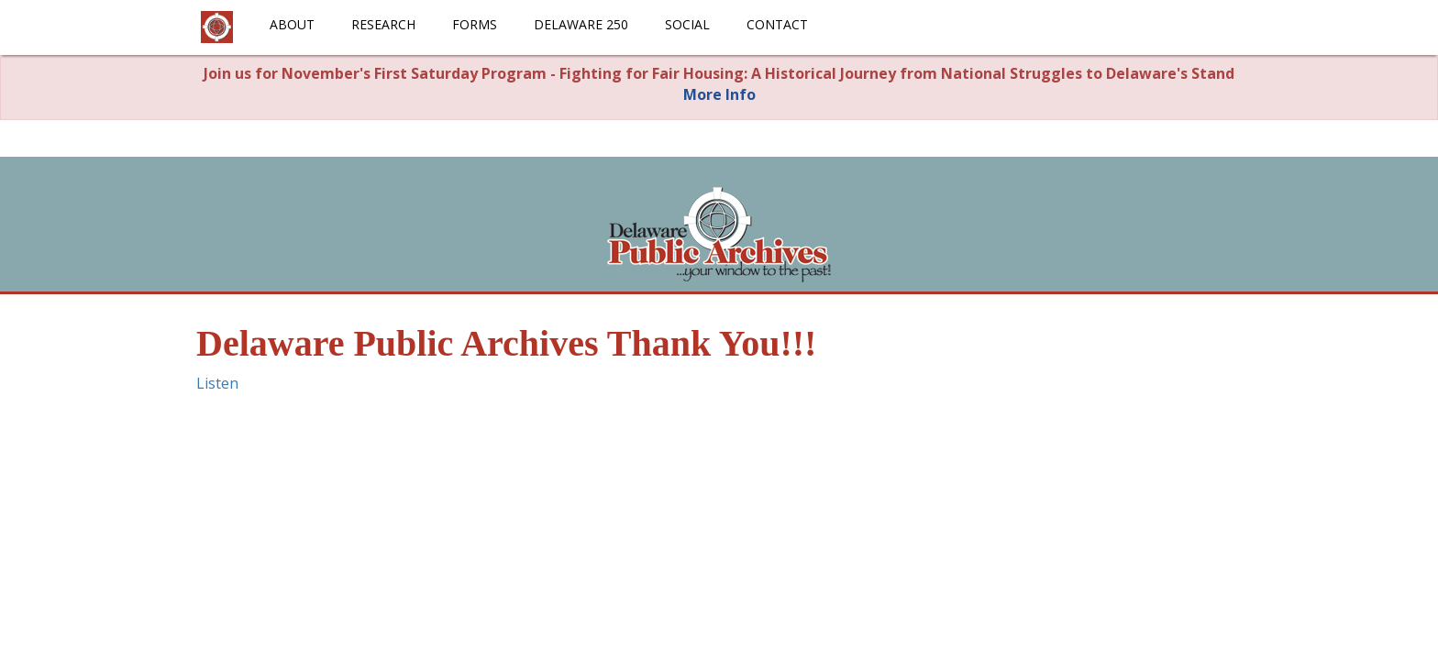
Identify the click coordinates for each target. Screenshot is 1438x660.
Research (383, 24)
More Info (719, 94)
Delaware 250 (581, 24)
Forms (474, 24)
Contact (777, 24)
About (292, 24)
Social (687, 24)
